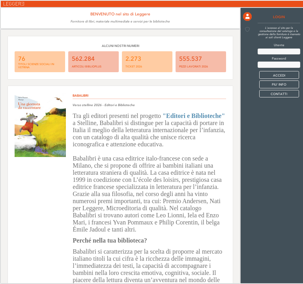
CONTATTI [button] (279, 94)
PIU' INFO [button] (279, 84)
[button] (247, 16)
